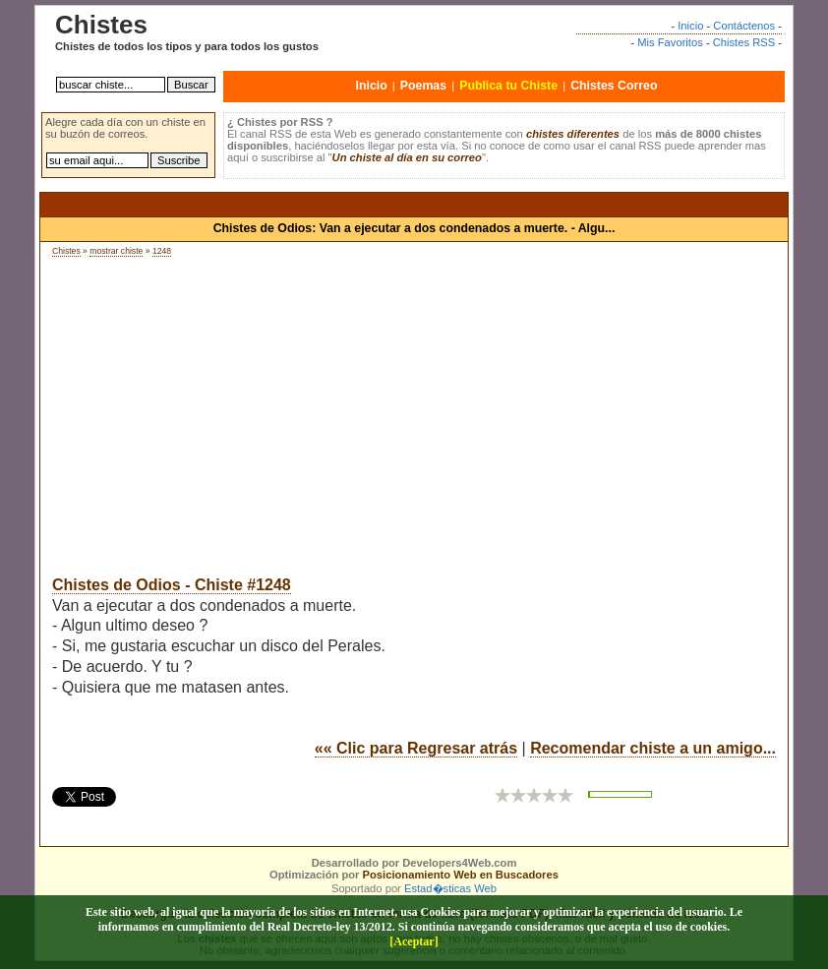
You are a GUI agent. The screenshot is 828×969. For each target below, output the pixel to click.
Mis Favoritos (670, 42)
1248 (161, 251)
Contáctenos (744, 25)
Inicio (690, 25)
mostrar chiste (116, 251)
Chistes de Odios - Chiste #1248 (171, 584)
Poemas (423, 85)
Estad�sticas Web (450, 888)
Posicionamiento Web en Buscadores (461, 874)
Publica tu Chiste (508, 85)
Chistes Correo (613, 85)
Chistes (66, 251)
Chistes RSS (744, 42)
